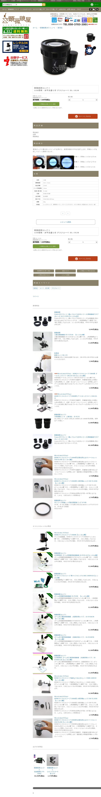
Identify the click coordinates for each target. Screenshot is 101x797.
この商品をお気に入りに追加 (46, 104)
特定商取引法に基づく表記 (43, 270)
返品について (65, 270)
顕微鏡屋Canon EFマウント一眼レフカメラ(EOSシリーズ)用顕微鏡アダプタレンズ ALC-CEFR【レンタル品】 (76, 314)
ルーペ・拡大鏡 (44, 288)
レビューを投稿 (65, 222)
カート (96, 4)
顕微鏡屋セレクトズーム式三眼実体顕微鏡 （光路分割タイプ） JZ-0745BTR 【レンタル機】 (75, 637)
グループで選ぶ (51, 9)
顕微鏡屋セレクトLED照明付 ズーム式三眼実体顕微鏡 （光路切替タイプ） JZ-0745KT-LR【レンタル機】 (75, 657)
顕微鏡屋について (13, 9)
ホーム (4, 9)
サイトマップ (96, 0)
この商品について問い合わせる (87, 270)
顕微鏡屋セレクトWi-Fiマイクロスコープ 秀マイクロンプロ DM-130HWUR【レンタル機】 (76, 576)
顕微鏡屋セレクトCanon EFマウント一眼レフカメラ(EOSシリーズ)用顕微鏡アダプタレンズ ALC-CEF (76, 437)
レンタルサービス (25, 9)
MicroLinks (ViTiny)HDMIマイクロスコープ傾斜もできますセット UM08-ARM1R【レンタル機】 (75, 678)
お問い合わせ (71, 9)
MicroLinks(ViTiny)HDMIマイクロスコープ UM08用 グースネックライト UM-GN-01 (75, 396)
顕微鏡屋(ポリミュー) (47, 27)
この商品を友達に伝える (44, 275)
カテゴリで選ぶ (38, 9)
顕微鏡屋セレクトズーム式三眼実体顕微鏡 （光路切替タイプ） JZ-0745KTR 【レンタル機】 (75, 616)
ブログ (79, 9)
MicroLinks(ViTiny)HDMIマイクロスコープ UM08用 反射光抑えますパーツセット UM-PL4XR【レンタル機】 (75, 457)
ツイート (36, 296)
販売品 (60, 27)
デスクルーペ (56, 288)
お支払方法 (62, 9)
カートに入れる (85, 116)
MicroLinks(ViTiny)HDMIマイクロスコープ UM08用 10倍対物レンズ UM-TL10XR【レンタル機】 (75, 481)
